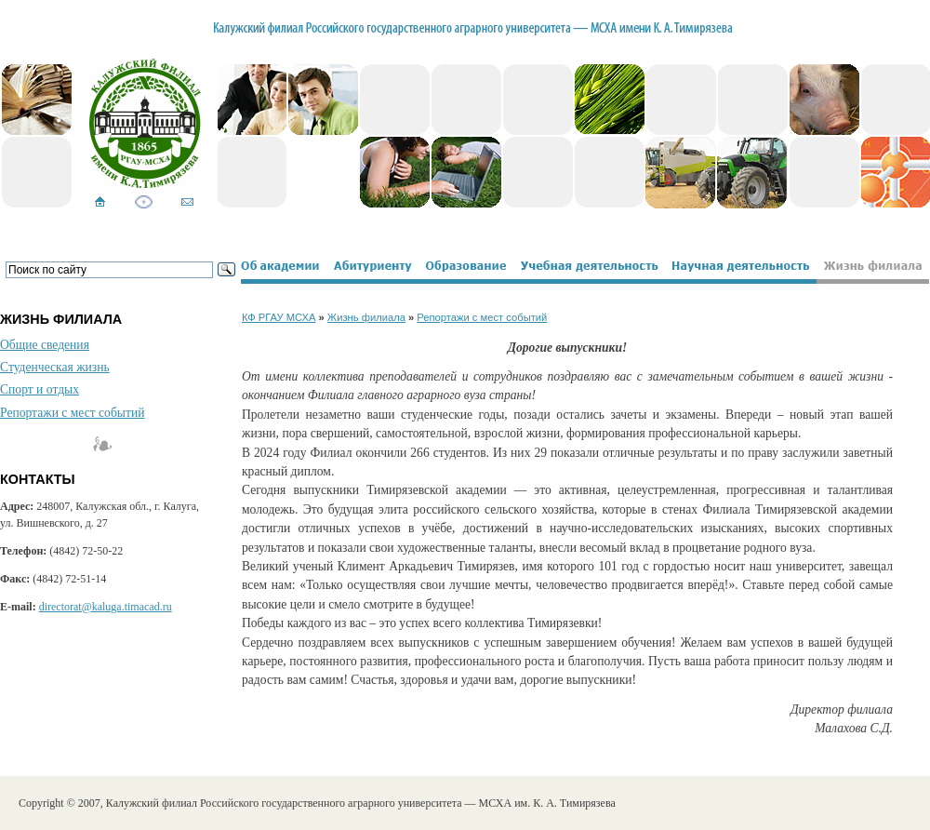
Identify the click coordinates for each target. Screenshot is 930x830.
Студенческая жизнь (55, 367)
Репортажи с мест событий (72, 413)
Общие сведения (44, 345)
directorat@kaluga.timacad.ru (105, 606)
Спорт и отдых (39, 389)
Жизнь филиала (366, 317)
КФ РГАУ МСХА (278, 317)
